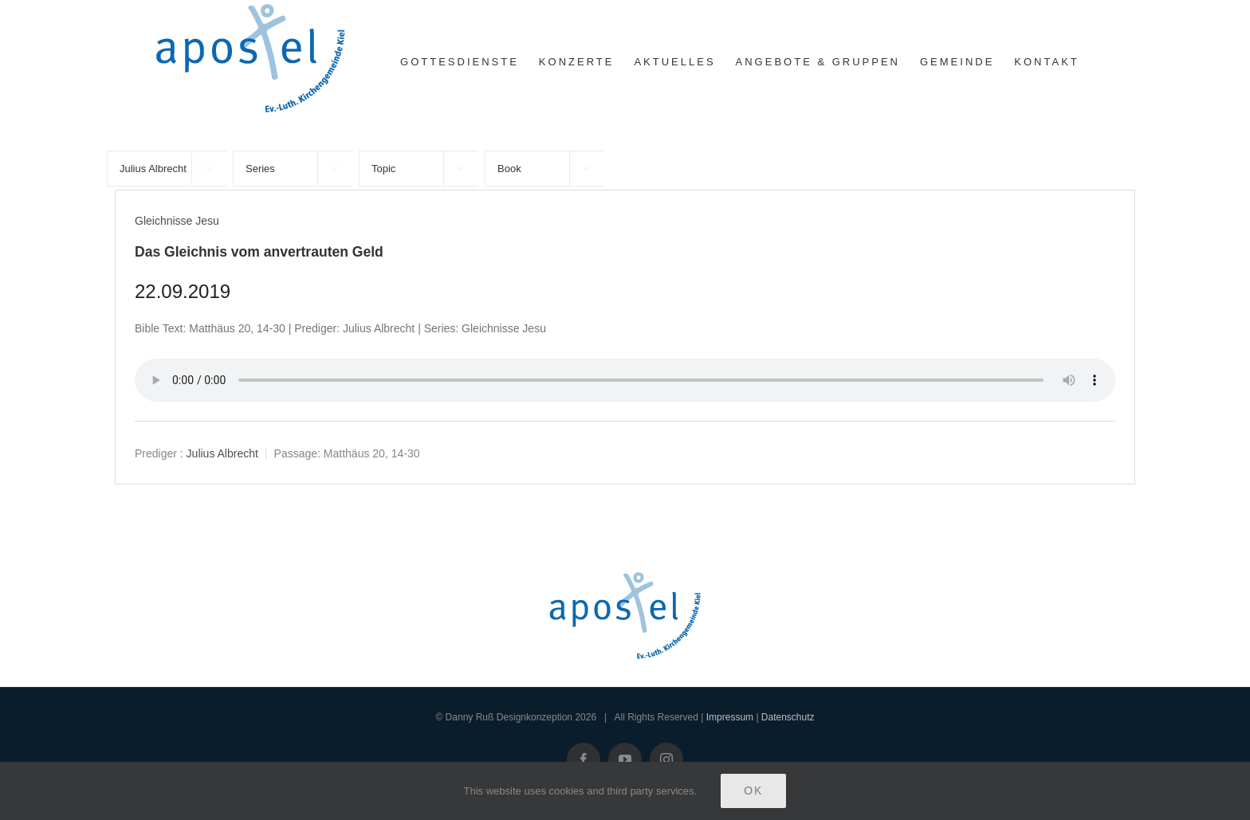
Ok (753, 790)
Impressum (729, 717)
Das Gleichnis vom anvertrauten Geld (259, 252)
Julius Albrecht (222, 453)
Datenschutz (788, 717)
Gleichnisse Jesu (177, 220)
